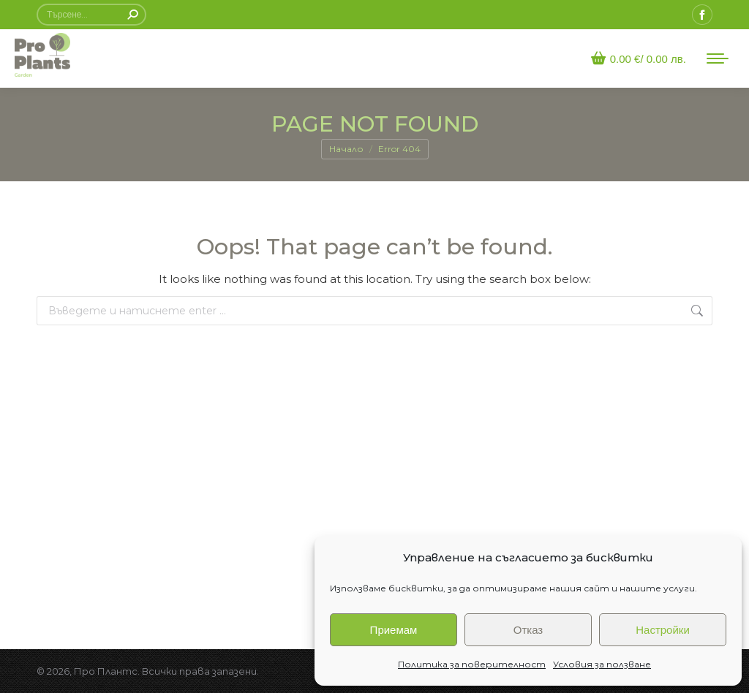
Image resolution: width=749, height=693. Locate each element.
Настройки (663, 630)
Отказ (528, 630)
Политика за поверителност (472, 664)
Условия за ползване (602, 664)
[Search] (91, 15)
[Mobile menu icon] (717, 58)
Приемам (394, 630)
